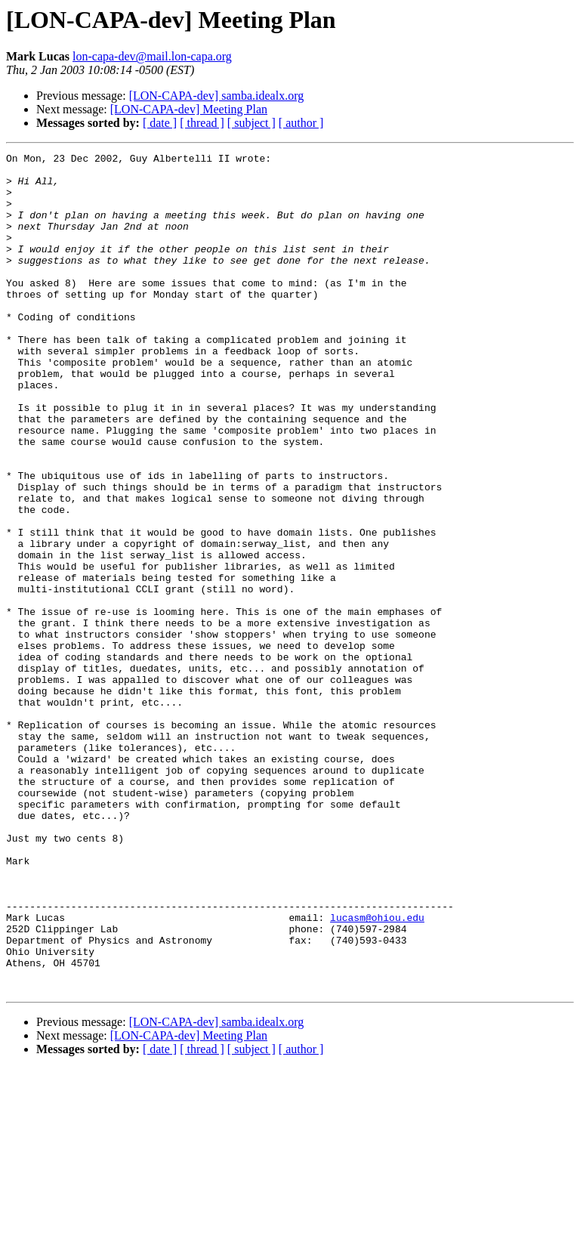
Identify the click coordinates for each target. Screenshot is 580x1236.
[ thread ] (202, 122)
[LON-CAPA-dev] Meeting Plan (188, 109)
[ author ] (301, 122)
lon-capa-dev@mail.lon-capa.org (152, 56)
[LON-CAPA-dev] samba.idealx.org (216, 95)
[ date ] (160, 122)
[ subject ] (251, 122)
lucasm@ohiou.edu (377, 1071)
